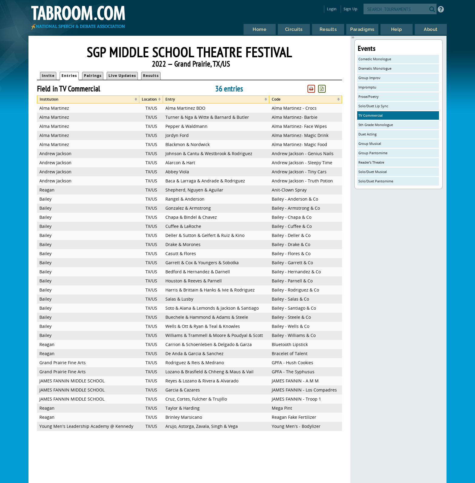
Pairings (92, 75)
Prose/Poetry (368, 96)
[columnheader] (88, 99)
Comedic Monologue (374, 59)
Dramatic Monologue (374, 68)
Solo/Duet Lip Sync (373, 106)
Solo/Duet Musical (372, 171)
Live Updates (122, 75)
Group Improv (369, 77)
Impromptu (367, 87)
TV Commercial (370, 115)
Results (151, 75)
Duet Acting (367, 134)
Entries (69, 75)
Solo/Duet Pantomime (375, 181)
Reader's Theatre (371, 162)
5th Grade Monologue (375, 124)
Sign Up (350, 9)
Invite (48, 75)
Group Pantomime (372, 153)
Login (332, 9)
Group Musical (369, 143)
